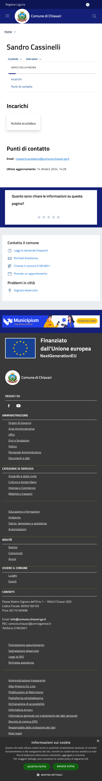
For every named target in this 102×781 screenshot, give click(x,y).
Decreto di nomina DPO (23, 721)
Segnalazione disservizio (23, 651)
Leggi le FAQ (16, 656)
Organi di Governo (19, 423)
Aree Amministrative (21, 429)
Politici (12, 446)
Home (8, 31)
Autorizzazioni (17, 529)
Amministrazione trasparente (26, 680)
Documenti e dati (19, 458)
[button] (51, 775)
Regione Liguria (15, 4)
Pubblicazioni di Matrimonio (25, 692)
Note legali (15, 733)
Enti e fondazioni (19, 440)
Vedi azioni (34, 59)
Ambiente (14, 517)
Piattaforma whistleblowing (25, 698)
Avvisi (12, 559)
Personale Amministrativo (24, 452)
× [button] (97, 741)
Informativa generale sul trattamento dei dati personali (42, 715)
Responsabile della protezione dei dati (32, 727)
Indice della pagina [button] (23, 67)
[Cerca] (94, 16)
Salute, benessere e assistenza (27, 523)
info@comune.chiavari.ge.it (28, 619)
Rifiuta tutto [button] (66, 766)
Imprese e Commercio (21, 488)
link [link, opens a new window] (86, 758)
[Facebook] (9, 405)
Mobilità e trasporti (20, 494)
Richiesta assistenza (21, 662)
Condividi (15, 59)
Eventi (12, 581)
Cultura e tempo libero (22, 482)
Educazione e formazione (24, 511)
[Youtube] (18, 405)
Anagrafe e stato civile (22, 476)
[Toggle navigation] (7, 16)
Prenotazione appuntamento (26, 645)
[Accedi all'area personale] (87, 4)
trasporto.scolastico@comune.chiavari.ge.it (42, 158)
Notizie (12, 547)
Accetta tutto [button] (36, 766)
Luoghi (12, 575)
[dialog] (51, 759)
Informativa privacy (20, 710)
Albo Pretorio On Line (21, 686)
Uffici (11, 434)
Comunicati (15, 553)
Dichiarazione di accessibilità (26, 704)
